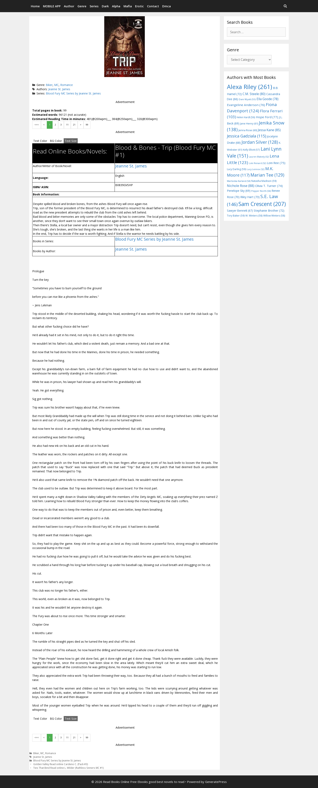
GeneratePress (216, 782)
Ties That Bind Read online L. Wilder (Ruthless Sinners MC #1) (68, 767)
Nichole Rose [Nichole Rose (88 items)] (240, 185)
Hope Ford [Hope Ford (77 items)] (267, 117)
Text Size (71, 141)
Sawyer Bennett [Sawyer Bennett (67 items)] (240, 210)
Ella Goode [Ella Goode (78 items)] (267, 99)
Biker (49, 85)
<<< (36, 124)
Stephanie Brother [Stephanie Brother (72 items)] (269, 210)
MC (56, 85)
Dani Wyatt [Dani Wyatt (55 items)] (247, 99)
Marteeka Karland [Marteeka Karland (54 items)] (238, 180)
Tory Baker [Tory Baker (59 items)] (236, 215)
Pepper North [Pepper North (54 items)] (261, 190)
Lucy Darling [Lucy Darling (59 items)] (236, 169)
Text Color (40, 141)
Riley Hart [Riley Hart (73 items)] (250, 197)
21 (74, 124)
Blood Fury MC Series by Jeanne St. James (73, 93)
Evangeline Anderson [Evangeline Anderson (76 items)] (246, 105)
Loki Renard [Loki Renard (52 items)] (257, 163)
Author (69, 6)
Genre (81, 6)
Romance (66, 85)
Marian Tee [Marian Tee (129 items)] (267, 175)
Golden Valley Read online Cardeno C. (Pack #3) (60, 764)
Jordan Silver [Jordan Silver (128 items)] (260, 142)
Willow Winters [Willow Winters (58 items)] (274, 215)
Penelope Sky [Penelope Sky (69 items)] (238, 191)
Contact (153, 6)
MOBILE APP (52, 6)
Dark (105, 6)
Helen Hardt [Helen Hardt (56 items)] (246, 117)
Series (94, 6)
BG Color (56, 141)
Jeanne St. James (59, 89)
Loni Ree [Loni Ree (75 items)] (276, 163)
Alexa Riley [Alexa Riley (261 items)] (249, 87)
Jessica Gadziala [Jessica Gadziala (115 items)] (246, 136)
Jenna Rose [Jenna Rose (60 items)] (247, 130)
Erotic (139, 6)
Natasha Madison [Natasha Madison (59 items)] (263, 181)
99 (87, 124)
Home (35, 6)
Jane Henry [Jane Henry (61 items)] (249, 123)
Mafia (128, 6)
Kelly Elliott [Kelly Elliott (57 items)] (251, 149)
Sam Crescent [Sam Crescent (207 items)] (262, 204)
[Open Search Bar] (285, 6)
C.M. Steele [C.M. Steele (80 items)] (254, 94)
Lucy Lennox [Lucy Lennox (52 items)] (255, 169)
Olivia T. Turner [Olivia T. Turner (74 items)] (269, 186)
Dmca (166, 6)
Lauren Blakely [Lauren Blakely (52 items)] (259, 156)
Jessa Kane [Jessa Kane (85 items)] (269, 130)
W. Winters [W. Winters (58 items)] (253, 215)
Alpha (116, 6)
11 (67, 124)
